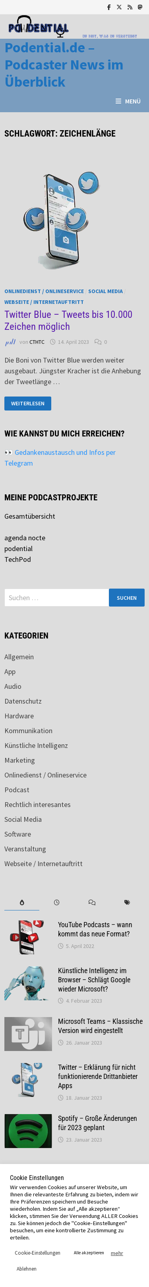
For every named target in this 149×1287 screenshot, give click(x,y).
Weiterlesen (28, 403)
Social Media (105, 291)
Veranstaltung (25, 848)
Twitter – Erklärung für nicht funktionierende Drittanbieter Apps (97, 1076)
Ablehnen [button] (27, 1268)
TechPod (17, 559)
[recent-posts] (56, 902)
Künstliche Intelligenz (36, 745)
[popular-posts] (21, 902)
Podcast (16, 789)
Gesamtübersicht (29, 516)
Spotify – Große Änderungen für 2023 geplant (97, 1123)
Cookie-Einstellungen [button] (37, 1252)
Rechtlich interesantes (37, 804)
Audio (12, 686)
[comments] (92, 902)
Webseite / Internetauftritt (44, 301)
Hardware (19, 715)
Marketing (19, 760)
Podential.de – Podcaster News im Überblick (64, 64)
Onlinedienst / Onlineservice (44, 291)
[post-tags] (127, 902)
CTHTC (37, 341)
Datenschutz (23, 701)
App (9, 671)
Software (17, 834)
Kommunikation (28, 730)
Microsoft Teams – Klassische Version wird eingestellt (100, 1026)
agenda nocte (24, 537)
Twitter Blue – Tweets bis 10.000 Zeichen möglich (68, 320)
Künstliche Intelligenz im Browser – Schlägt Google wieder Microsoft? (94, 979)
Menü (128, 101)
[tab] (21, 902)
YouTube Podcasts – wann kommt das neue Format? (95, 929)
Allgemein (19, 656)
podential (18, 548)
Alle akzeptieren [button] (89, 1252)
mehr (117, 1253)
